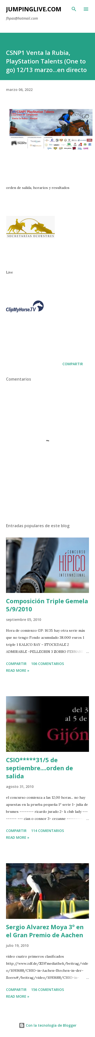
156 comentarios (47, 989)
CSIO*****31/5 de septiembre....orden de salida (39, 768)
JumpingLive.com (33, 9)
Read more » (17, 670)
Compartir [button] (72, 363)
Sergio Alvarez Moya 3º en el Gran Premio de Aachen (45, 931)
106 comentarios (47, 663)
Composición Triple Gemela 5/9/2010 (47, 605)
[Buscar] (74, 9)
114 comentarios (47, 830)
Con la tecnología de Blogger (47, 1025)
